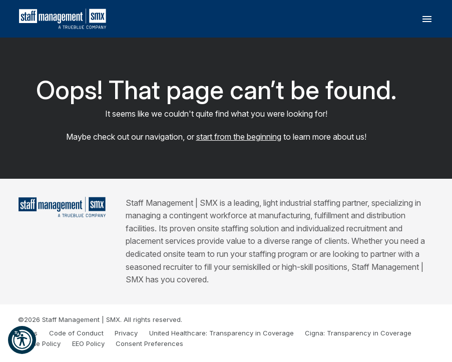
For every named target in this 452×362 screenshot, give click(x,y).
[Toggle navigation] (426, 19)
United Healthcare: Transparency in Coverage (221, 333)
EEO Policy (88, 343)
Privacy (126, 333)
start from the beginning (238, 137)
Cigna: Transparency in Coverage (358, 333)
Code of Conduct (76, 333)
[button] (22, 340)
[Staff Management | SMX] (62, 207)
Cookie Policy (39, 343)
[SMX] (63, 19)
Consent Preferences (149, 343)
